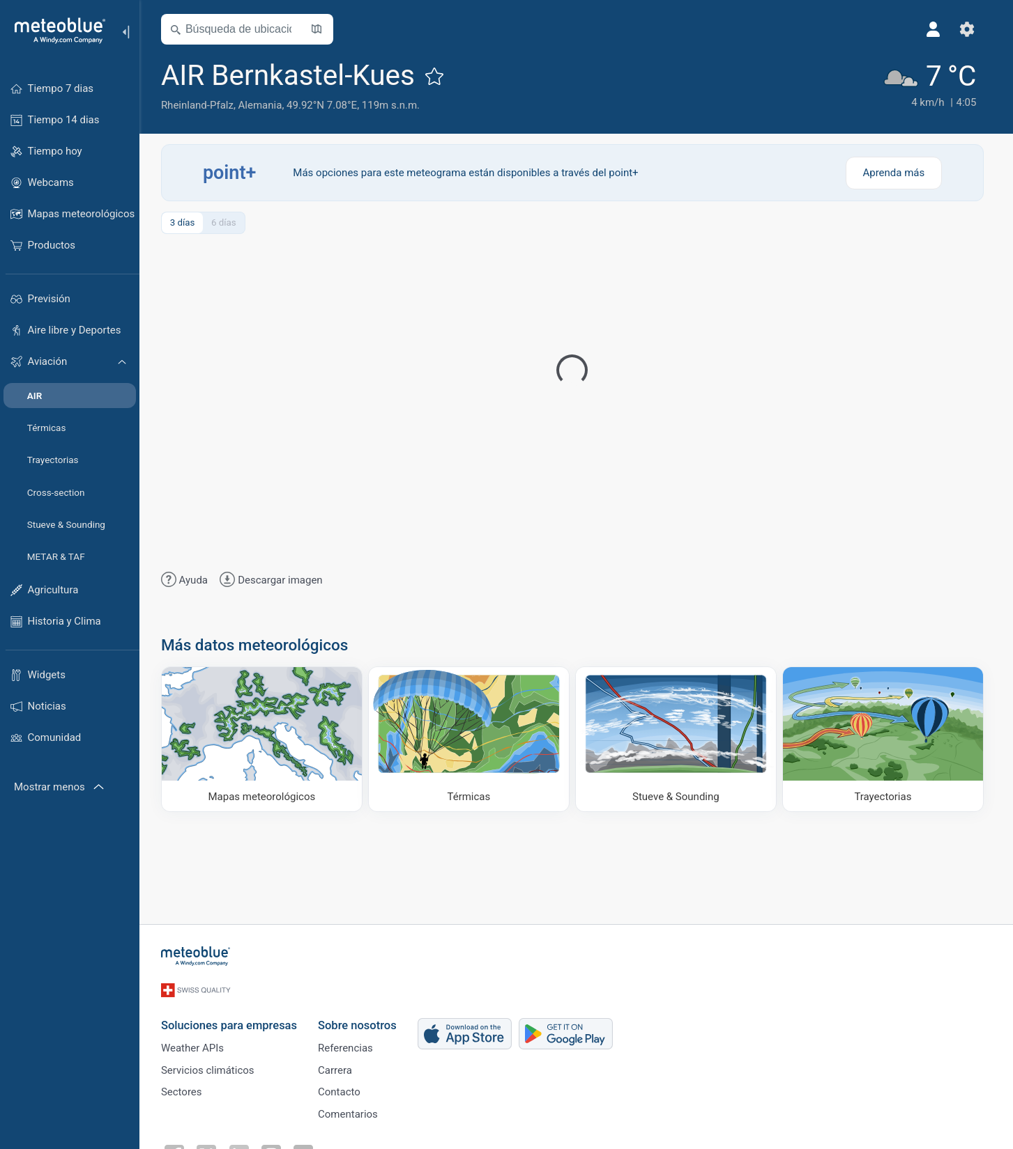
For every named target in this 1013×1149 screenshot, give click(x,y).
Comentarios (352, 1112)
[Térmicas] (473, 739)
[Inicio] (55, 30)
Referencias (349, 1043)
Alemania (264, 105)
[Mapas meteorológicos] (266, 739)
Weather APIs (196, 1043)
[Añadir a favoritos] (438, 76)
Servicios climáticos (212, 1066)
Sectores (185, 1089)
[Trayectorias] (887, 739)
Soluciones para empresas (233, 1019)
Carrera (339, 1066)
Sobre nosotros (361, 1019)
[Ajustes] (971, 29)
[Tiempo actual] (932, 85)
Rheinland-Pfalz (201, 105)
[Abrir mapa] (320, 29)
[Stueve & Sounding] (680, 739)
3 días (186, 222)
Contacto (343, 1089)
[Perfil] (937, 29)
